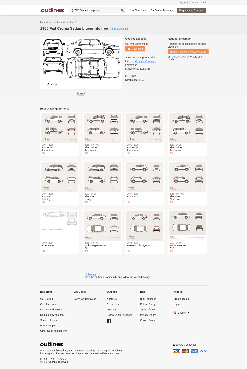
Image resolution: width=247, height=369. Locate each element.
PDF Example (47, 325)
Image (52, 84)
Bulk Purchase (148, 298)
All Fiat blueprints (118, 28)
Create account (197, 2)
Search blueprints (50, 320)
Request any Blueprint (191, 10)
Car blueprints (48, 304)
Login (176, 304)
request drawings (180, 56)
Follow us (90, 274)
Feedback (112, 309)
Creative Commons (145, 61)
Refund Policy (147, 304)
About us (112, 298)
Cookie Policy (147, 320)
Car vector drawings (51, 309)
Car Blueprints (138, 10)
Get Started (46, 298)
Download (135, 48)
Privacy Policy (148, 314)
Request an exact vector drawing (188, 51)
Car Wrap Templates (85, 298)
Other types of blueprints (53, 330)
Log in (182, 2)
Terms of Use (147, 309)
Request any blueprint (52, 314)
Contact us (113, 304)
